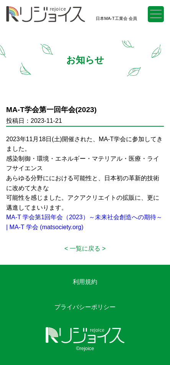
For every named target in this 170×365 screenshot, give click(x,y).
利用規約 (85, 282)
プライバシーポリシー (85, 307)
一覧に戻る (85, 248)
